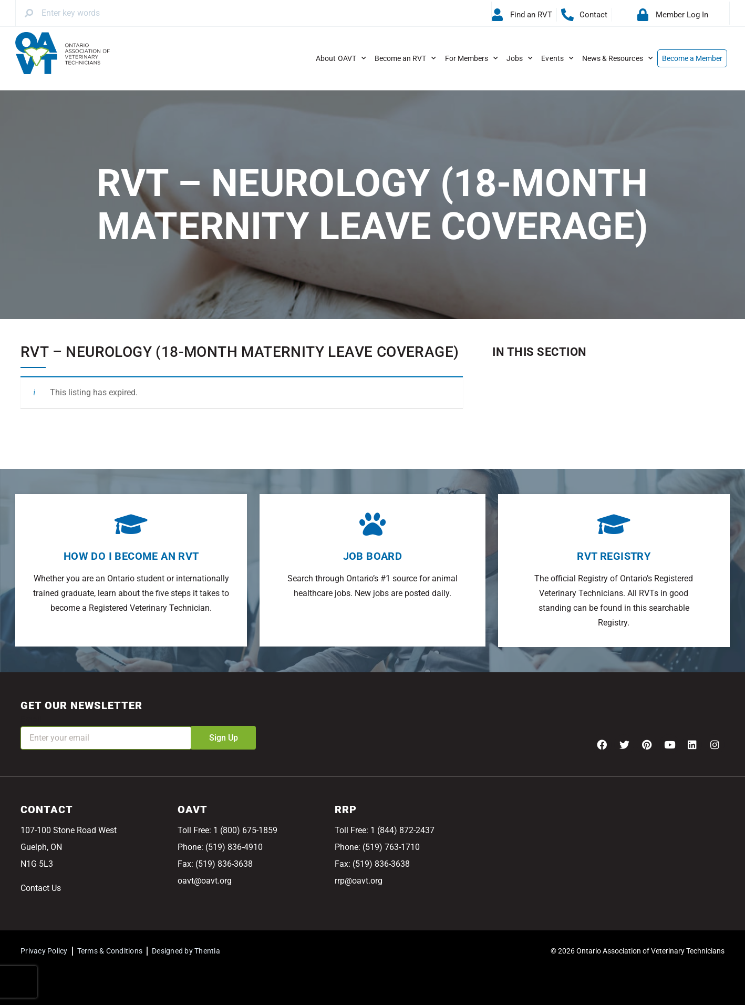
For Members (472, 58)
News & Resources (617, 58)
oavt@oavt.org (205, 881)
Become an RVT (406, 58)
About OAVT (341, 58)
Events (557, 58)
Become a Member (692, 58)
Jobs (519, 58)
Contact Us (40, 888)
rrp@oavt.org (358, 881)
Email (31, 719)
